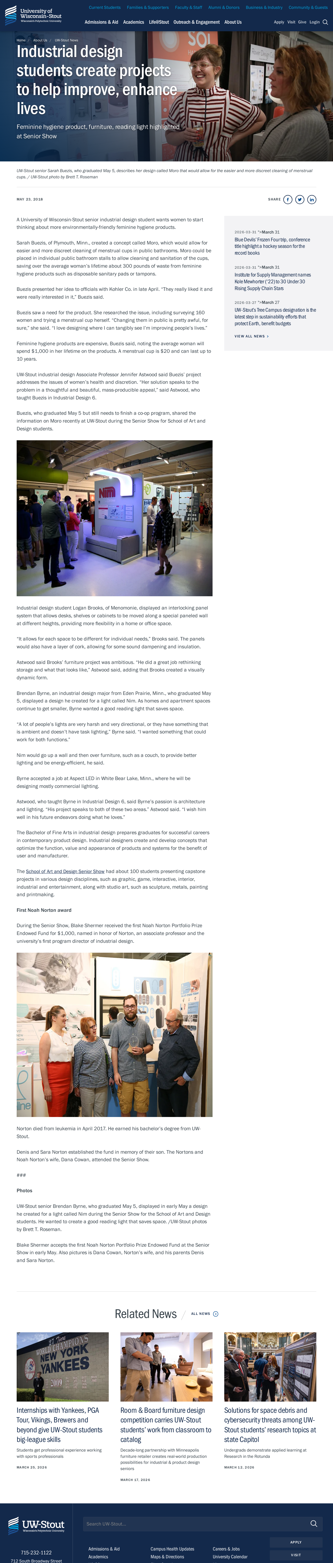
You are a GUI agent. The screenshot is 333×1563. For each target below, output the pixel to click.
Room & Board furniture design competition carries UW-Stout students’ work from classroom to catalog (163, 1424)
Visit (291, 22)
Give (302, 22)
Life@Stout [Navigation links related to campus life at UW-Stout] (159, 22)
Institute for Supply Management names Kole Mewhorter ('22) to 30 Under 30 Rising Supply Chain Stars (273, 281)
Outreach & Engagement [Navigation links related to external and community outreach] (197, 22)
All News (200, 1313)
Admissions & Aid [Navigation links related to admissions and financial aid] (101, 22)
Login (315, 22)
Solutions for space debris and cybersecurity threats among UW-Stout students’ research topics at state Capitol (266, 1424)
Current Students (105, 7)
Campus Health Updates (174, 1549)
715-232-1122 (36, 1555)
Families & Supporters (148, 7)
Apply (279, 22)
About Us (233, 22)
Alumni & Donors (224, 7)
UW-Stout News (66, 40)
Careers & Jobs (227, 1549)
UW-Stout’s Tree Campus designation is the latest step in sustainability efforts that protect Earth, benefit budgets (275, 316)
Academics (98, 1557)
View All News (250, 335)
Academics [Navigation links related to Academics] (133, 22)
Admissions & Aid (105, 1549)
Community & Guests (308, 7)
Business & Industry (264, 7)
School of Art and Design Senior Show (67, 871)
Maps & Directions (168, 1557)
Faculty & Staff (188, 7)
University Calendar (231, 1557)
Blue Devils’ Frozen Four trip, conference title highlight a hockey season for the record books (272, 246)
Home (21, 40)
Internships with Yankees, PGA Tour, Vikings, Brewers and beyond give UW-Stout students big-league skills (61, 1424)
